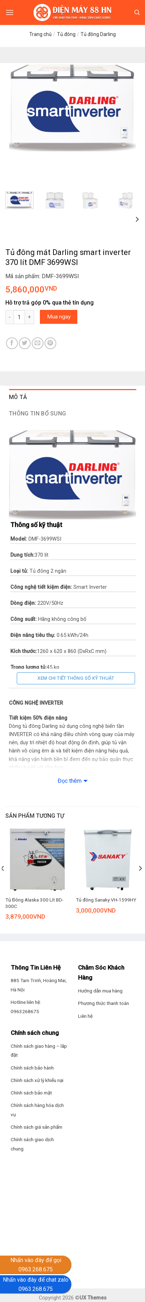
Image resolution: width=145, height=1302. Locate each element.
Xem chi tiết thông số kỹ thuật (75, 678)
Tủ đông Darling (98, 34)
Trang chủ (40, 34)
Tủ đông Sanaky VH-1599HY (106, 900)
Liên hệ (85, 1016)
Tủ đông (66, 34)
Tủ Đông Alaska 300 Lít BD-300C (34, 903)
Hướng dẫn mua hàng (100, 991)
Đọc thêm (70, 780)
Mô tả (18, 397)
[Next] (136, 219)
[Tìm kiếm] (137, 12)
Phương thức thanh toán (103, 1003)
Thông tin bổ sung (37, 413)
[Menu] (9, 12)
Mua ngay (59, 316)
